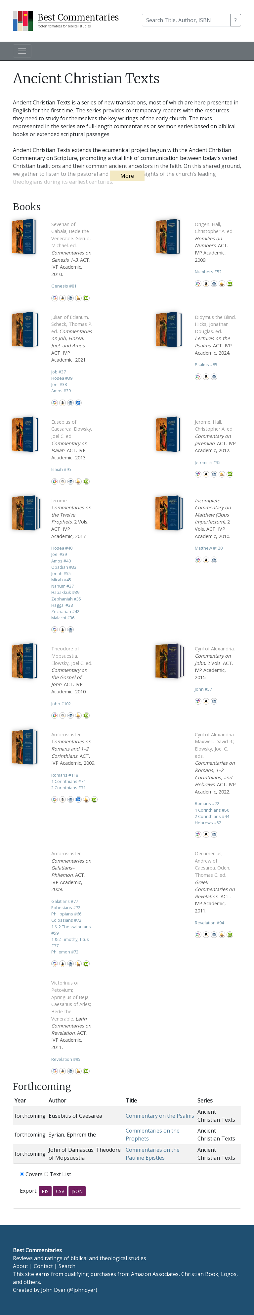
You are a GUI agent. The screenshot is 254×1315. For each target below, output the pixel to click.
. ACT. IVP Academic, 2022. (215, 763)
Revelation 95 (65, 1059)
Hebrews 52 (208, 823)
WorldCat (54, 298)
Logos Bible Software (78, 403)
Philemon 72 (64, 952)
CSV (60, 1191)
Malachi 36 (62, 618)
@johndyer (82, 1290)
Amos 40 (61, 561)
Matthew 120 (209, 548)
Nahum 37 (62, 586)
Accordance (78, 298)
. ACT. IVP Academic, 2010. (71, 670)
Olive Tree (86, 298)
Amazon (62, 298)
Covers (31, 1174)
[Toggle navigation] (22, 51)
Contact (43, 1266)
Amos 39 (61, 391)
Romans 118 (64, 775)
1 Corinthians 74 (68, 781)
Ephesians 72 (65, 907)
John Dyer (53, 1290)
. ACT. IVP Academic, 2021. (71, 338)
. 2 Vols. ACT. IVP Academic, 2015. (215, 662)
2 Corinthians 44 (212, 816)
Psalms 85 (206, 364)
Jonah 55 (61, 573)
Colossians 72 (66, 920)
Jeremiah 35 (208, 462)
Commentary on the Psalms (160, 1115)
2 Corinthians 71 (68, 788)
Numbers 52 (208, 272)
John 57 (203, 689)
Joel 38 (59, 384)
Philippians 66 (66, 914)
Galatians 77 (64, 901)
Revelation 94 (209, 923)
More (127, 175)
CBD (70, 298)
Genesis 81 (63, 286)
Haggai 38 (62, 605)
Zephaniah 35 (66, 599)
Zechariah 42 (65, 611)
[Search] (186, 20)
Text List (57, 1174)
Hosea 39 (61, 378)
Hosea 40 (61, 548)
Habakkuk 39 (65, 592)
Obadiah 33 (63, 567)
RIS (45, 1191)
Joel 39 (59, 554)
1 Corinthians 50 (212, 810)
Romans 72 (207, 803)
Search (67, 1266)
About (20, 1266)
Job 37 (58, 372)
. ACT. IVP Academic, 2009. (73, 748)
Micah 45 (61, 580)
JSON (77, 1191)
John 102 (61, 704)
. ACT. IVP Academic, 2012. (215, 436)
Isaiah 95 (61, 469)
